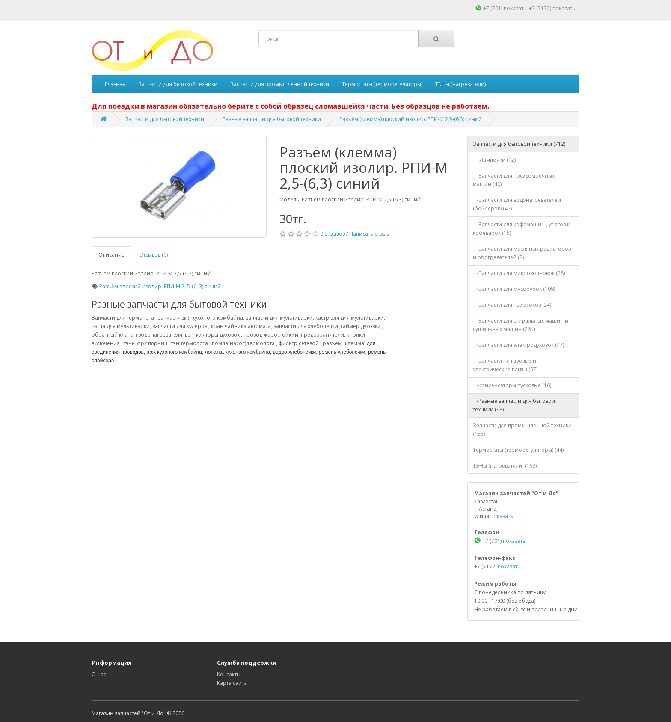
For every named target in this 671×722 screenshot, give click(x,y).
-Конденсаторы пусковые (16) (512, 385)
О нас (99, 674)
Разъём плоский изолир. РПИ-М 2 (141, 286)
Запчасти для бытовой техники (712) (519, 144)
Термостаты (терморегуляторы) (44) (518, 449)
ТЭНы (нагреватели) (460, 84)
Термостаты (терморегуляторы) (382, 84)
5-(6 (191, 286)
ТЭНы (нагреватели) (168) (505, 465)
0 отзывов (332, 233)
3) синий (210, 286)
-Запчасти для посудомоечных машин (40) (514, 180)
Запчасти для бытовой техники (177, 84)
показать (515, 8)
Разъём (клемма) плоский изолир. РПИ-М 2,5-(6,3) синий (410, 119)
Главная (115, 84)
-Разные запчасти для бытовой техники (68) (514, 405)
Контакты (228, 674)
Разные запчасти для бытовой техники (272, 119)
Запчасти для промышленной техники (279, 84)
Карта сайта (232, 682)
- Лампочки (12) (494, 159)
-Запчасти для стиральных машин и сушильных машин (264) (520, 325)
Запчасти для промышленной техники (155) (522, 430)
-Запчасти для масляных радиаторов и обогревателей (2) (522, 253)
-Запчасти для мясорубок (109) (514, 289)
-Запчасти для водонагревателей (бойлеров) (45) (517, 204)
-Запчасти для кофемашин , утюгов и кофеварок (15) (521, 229)
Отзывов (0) (153, 254)
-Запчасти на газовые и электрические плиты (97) (505, 365)
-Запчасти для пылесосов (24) (512, 304)
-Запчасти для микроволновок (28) (519, 273)
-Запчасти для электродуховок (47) (518, 345)
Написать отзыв (369, 233)
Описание (111, 254)
